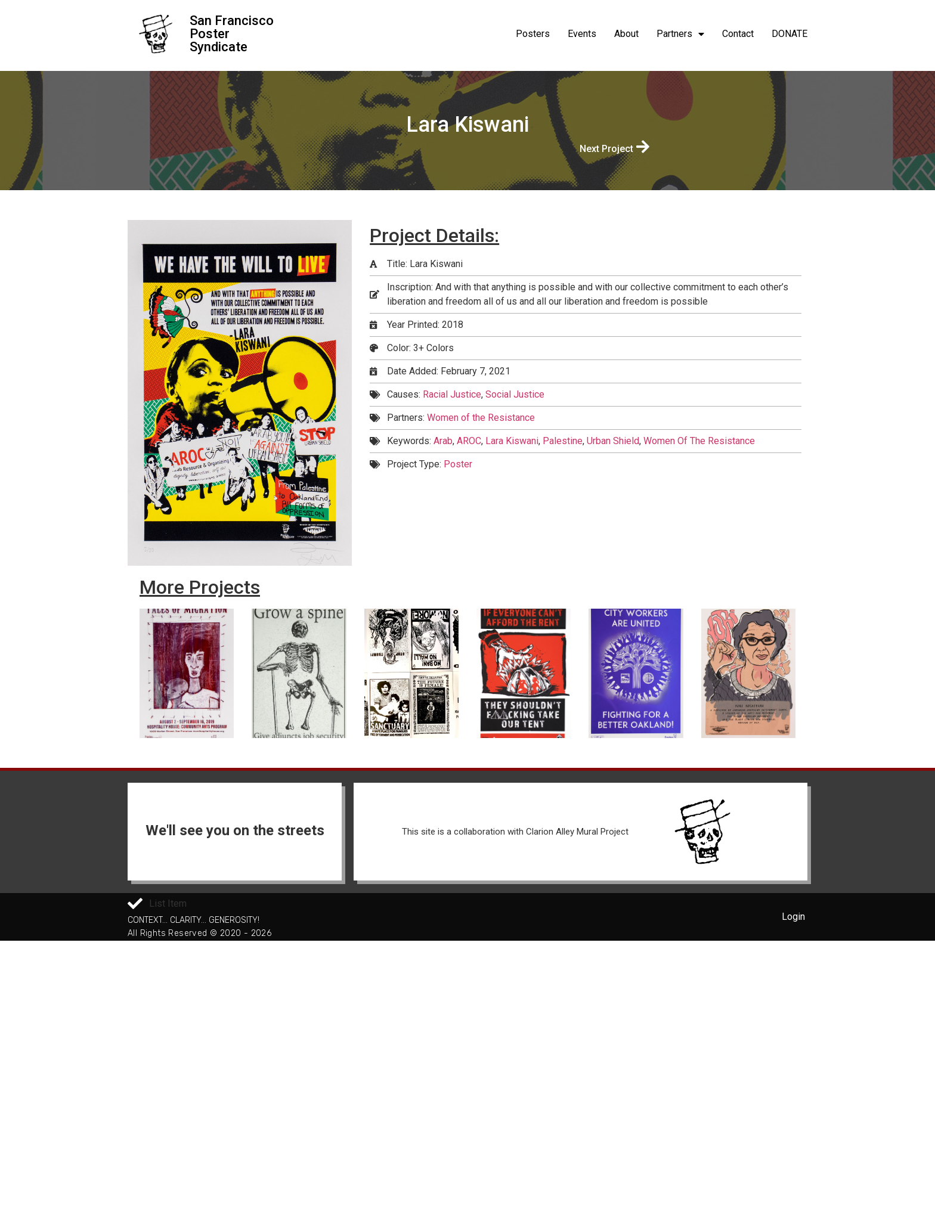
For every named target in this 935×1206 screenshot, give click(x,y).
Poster (458, 464)
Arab (443, 441)
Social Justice (514, 394)
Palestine (563, 441)
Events (582, 33)
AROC (469, 441)
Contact (738, 33)
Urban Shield (613, 441)
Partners (680, 34)
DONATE (789, 33)
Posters (533, 33)
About (626, 33)
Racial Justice (452, 394)
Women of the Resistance (481, 417)
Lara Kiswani (511, 441)
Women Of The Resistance (699, 441)
